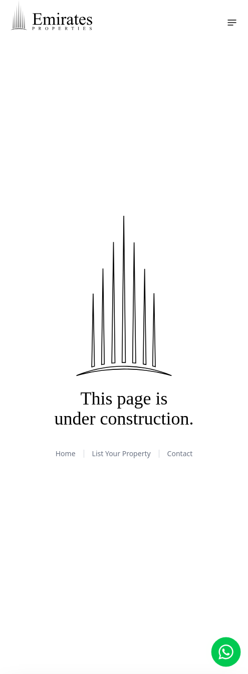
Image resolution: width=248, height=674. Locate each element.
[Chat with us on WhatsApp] (226, 652)
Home (66, 453)
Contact (180, 453)
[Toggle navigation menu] (232, 23)
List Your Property (121, 453)
